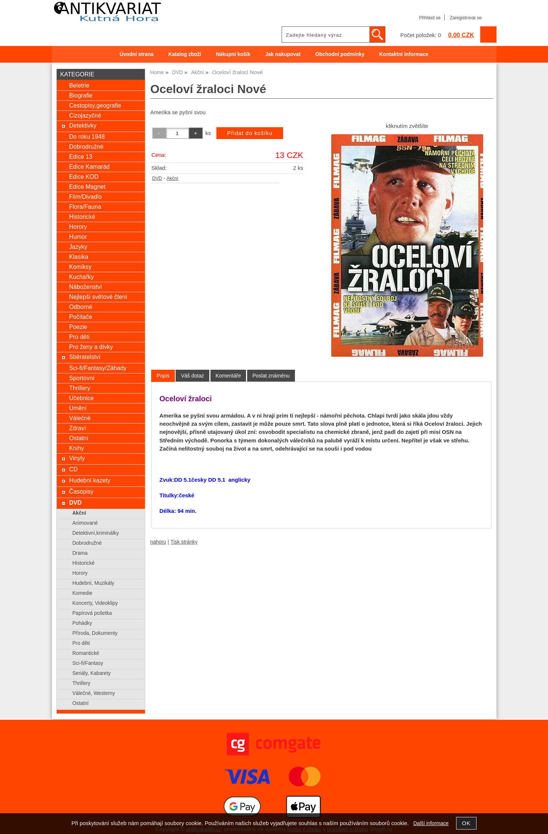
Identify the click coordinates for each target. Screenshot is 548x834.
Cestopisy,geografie (95, 105)
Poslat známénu (270, 376)
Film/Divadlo (85, 196)
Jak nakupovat (282, 54)
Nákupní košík (233, 54)
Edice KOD (83, 176)
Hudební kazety (89, 480)
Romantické (85, 653)
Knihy (76, 448)
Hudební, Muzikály (93, 583)
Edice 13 (80, 156)
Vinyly (76, 458)
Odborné (80, 306)
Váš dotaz (192, 376)
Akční (172, 178)
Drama (79, 553)
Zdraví (77, 428)
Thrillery (79, 388)
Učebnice (81, 398)
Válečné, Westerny (93, 693)
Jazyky (78, 246)
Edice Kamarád (89, 166)
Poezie (78, 326)
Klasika (78, 256)
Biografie (80, 95)
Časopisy (81, 491)
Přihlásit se (430, 17)
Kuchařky (81, 276)
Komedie (82, 593)
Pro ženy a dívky (91, 346)
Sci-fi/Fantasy (87, 663)
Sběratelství (84, 356)
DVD (157, 178)
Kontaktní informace (404, 54)
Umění (77, 408)
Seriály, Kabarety (91, 673)
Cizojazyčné (85, 115)
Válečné (79, 418)
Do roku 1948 (86, 136)
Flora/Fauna (85, 206)
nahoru (158, 542)
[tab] (163, 376)
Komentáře (228, 376)
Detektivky (82, 125)
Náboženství (85, 286)
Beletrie (79, 85)
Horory (78, 226)
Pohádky (82, 623)
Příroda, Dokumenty (94, 633)
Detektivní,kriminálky (95, 533)
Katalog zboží (184, 54)
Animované (85, 523)
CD (73, 469)
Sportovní (81, 378)
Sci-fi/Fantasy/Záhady (97, 368)
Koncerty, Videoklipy (95, 603)
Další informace (430, 823)
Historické (82, 216)
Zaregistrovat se (465, 17)
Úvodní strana (136, 54)
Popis (162, 376)
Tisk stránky (183, 542)
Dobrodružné (86, 146)
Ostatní (78, 438)
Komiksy (80, 266)
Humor (78, 236)
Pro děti (79, 336)
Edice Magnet (87, 186)
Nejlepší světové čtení (98, 296)
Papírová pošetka (92, 613)
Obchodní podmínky (340, 54)
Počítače (80, 316)
